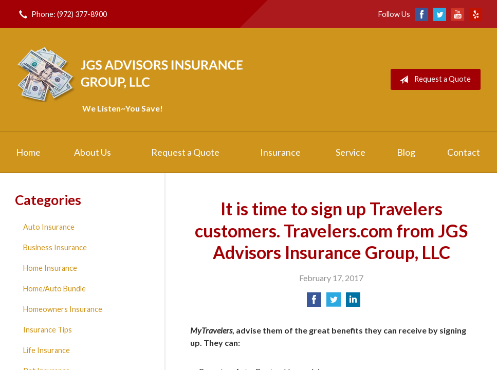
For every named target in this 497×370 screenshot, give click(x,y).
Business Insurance (55, 247)
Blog (406, 152)
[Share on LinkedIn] (353, 302)
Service (350, 152)
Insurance (280, 152)
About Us (92, 152)
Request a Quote (433, 79)
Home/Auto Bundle (54, 288)
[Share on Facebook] (314, 302)
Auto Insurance (49, 227)
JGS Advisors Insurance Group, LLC (132, 73)
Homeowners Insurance (62, 309)
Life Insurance (46, 350)
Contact (463, 152)
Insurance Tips (47, 329)
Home (28, 152)
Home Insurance (50, 268)
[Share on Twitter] (333, 302)
